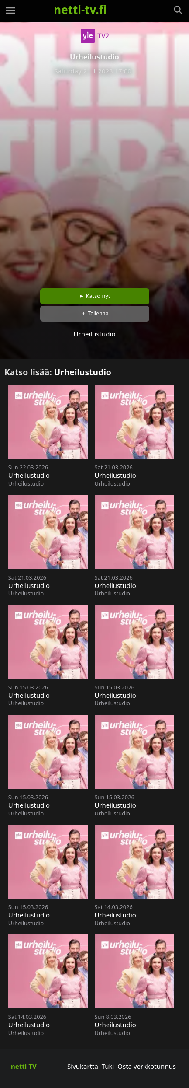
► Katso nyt (94, 296)
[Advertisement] (94, 178)
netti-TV (24, 1066)
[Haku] (178, 10)
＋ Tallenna (95, 313)
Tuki (108, 1066)
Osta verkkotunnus (146, 1066)
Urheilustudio (82, 372)
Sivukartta (82, 1066)
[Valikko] (10, 10)
